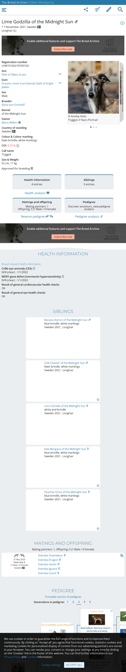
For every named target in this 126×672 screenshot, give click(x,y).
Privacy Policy (12, 657)
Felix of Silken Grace (14, 63)
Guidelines (63, 630)
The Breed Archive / (15, 2)
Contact (63, 616)
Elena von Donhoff (13, 93)
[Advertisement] (63, 39)
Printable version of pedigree (63, 415)
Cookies (32, 657)
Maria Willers (11, 111)
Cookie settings (51, 665)
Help (63, 623)
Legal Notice (63, 610)
